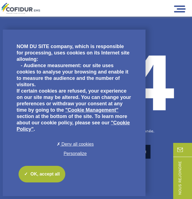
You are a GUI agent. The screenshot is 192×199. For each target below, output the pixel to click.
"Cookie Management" (91, 110)
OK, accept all (42, 174)
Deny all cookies (75, 144)
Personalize (75, 153)
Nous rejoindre (185, 178)
